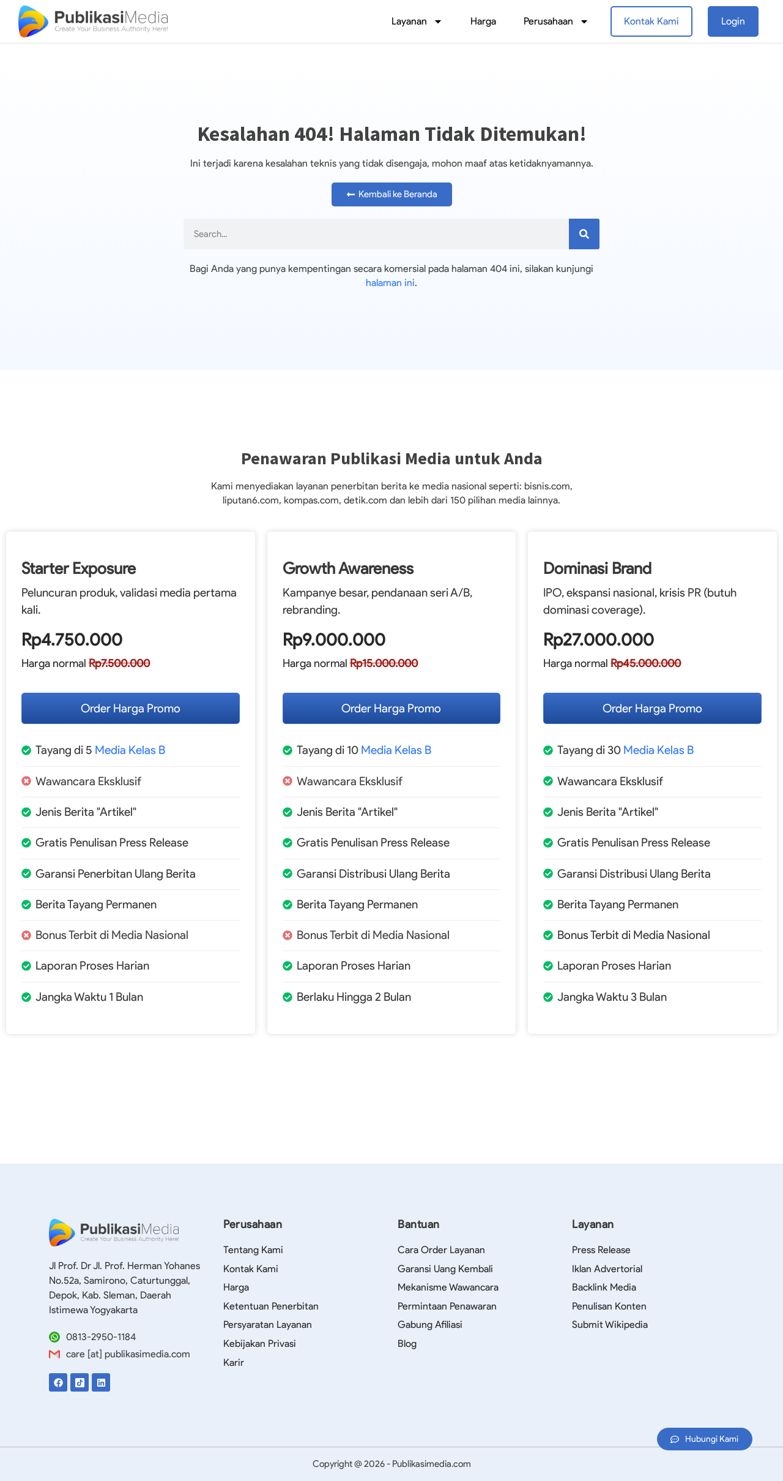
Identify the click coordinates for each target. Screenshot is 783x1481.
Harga (483, 21)
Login (733, 21)
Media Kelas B (130, 750)
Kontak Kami (651, 21)
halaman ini (390, 282)
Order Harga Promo (130, 708)
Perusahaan (556, 21)
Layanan (417, 21)
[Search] (584, 234)
